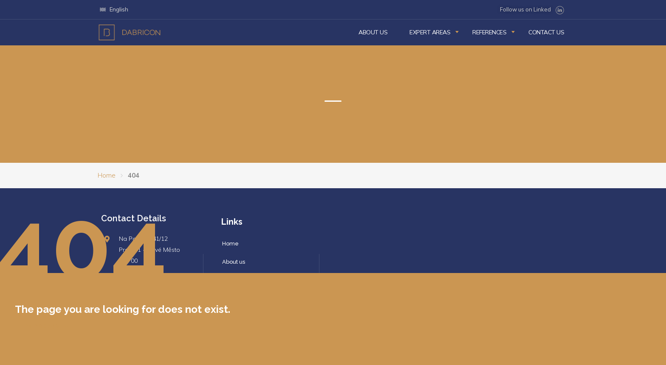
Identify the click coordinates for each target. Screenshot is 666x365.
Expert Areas (429, 32)
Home (107, 175)
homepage (46, 325)
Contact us (546, 32)
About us (372, 32)
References (489, 32)
